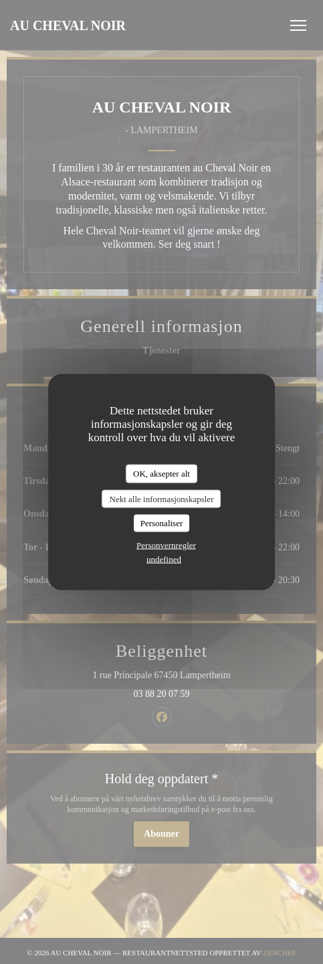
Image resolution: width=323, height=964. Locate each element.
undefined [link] (163, 559)
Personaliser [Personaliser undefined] (161, 523)
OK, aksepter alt (161, 474)
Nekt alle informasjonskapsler (162, 498)
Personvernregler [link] (166, 545)
